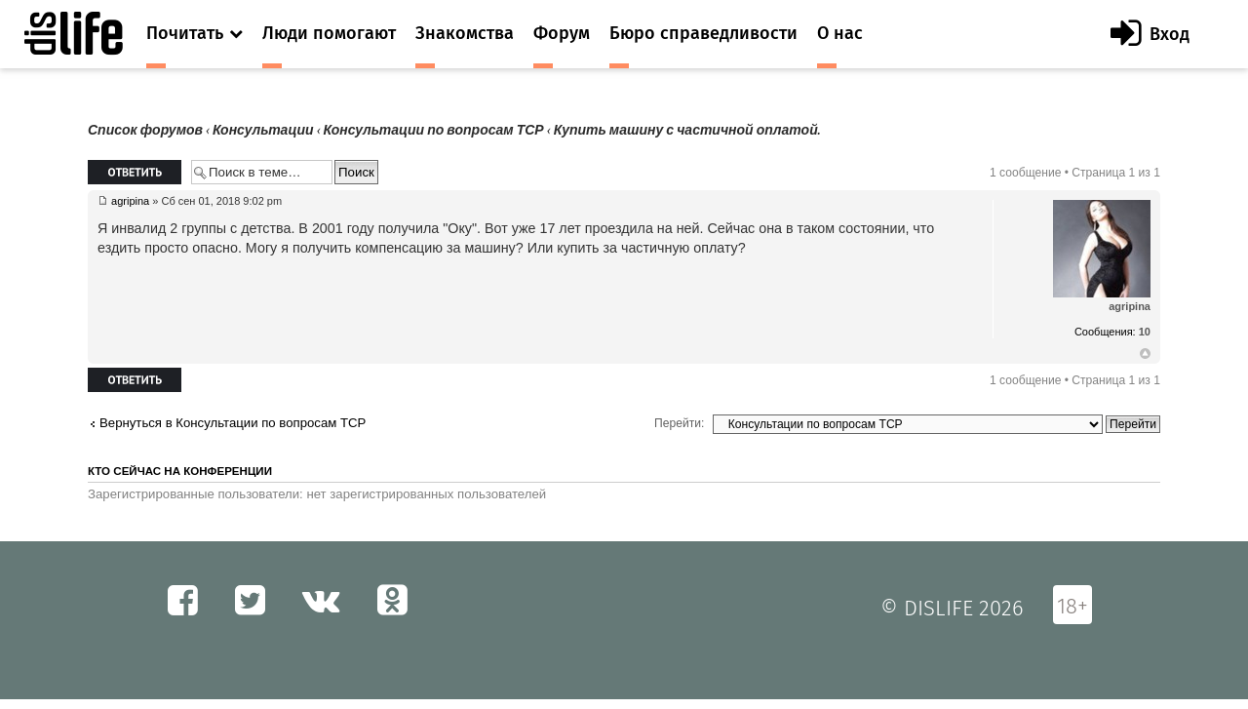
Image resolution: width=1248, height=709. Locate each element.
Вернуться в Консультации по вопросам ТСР (232, 422)
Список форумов (145, 130)
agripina (130, 201)
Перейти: (679, 423)
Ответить (134, 172)
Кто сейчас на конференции (180, 471)
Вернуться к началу (1145, 354)
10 (1144, 331)
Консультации (263, 130)
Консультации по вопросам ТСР (434, 130)
